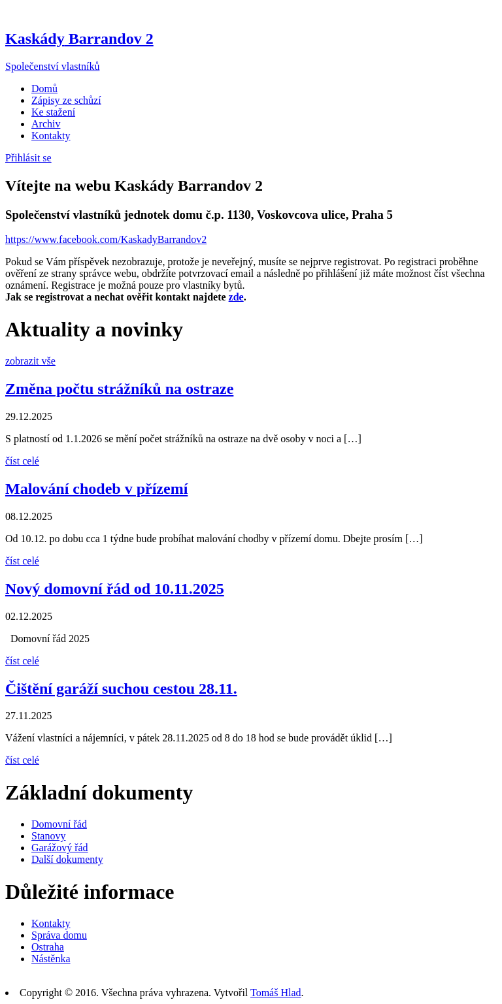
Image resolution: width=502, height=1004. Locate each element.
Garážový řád (59, 847)
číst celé (22, 460)
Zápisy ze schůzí (66, 100)
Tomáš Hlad (275, 992)
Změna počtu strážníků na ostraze (119, 388)
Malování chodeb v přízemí (96, 488)
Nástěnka (51, 958)
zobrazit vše (30, 360)
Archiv (45, 123)
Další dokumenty (67, 859)
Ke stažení (53, 112)
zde (236, 296)
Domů (44, 88)
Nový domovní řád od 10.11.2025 (114, 588)
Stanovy (48, 835)
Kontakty (51, 135)
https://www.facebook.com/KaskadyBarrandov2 (106, 239)
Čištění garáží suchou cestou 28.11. (121, 688)
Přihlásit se (28, 157)
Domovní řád (59, 824)
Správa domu (59, 935)
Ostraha (47, 946)
